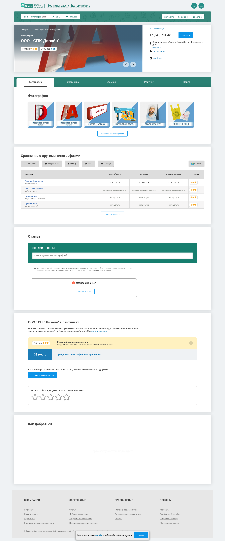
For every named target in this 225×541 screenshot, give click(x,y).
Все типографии (35, 17)
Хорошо (140, 535)
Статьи (72, 510)
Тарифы (118, 519)
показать (186, 35)
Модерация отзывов (169, 523)
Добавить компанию (79, 514)
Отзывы (71, 17)
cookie (98, 535)
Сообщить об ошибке (170, 514)
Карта (186, 81)
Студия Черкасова (34, 181)
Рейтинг (148, 81)
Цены (56, 17)
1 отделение (159, 51)
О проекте (29, 510)
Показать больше (112, 214)
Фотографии (35, 81)
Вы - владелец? (157, 29)
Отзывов (47, 48)
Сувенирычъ (31, 203)
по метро (197, 17)
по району (183, 17)
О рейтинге (29, 519)
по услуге (169, 17)
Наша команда (31, 514)
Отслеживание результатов (128, 514)
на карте (157, 47)
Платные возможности (125, 510)
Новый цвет (31, 196)
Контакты (164, 510)
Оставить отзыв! (84, 291)
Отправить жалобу (169, 519)
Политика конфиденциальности (39, 523)
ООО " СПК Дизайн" (34, 188)
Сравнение (73, 81)
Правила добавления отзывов (83, 523)
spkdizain (157, 58)
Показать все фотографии (112, 134)
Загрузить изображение (80, 519)
